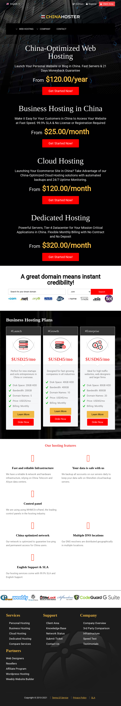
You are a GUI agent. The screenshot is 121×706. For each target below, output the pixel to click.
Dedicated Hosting (20, 638)
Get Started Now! (61, 91)
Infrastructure (91, 633)
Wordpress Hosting (17, 673)
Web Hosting (26, 29)
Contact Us (52, 643)
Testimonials (90, 643)
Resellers (11, 663)
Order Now (23, 422)
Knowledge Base (56, 628)
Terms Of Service (60, 697)
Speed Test (90, 638)
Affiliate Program (16, 668)
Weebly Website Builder (20, 679)
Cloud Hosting (17, 633)
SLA (93, 697)
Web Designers (15, 658)
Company (45, 29)
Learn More (23, 414)
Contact (80, 4)
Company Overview (94, 623)
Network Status (55, 633)
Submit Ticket (54, 638)
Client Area (108, 4)
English (13, 4)
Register (93, 4)
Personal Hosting (19, 623)
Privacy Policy (79, 697)
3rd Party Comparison (96, 628)
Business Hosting (19, 628)
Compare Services (20, 643)
